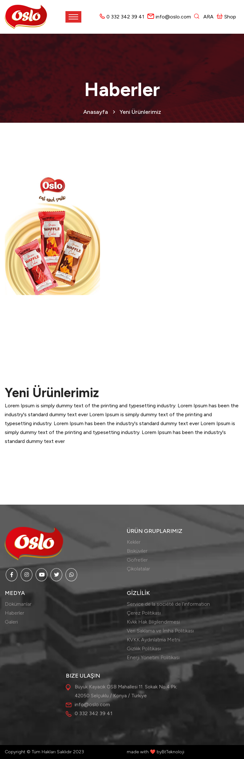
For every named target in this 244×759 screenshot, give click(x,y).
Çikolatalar (138, 569)
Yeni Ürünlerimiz (140, 111)
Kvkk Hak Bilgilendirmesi (153, 622)
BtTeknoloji (173, 752)
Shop (226, 17)
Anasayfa (95, 111)
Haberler (14, 613)
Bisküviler (137, 551)
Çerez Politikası (144, 613)
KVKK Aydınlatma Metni (153, 640)
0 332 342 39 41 (125, 17)
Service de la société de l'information (168, 604)
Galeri (11, 622)
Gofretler (137, 560)
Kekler (133, 542)
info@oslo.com (173, 17)
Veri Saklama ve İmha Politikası (160, 631)
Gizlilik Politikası (144, 648)
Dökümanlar (18, 604)
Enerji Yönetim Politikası (153, 657)
